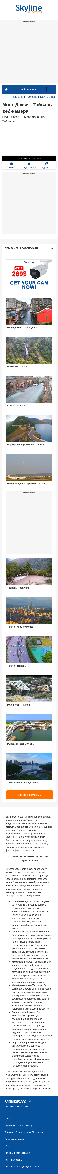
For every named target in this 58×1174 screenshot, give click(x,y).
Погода (11, 165)
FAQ (7, 1146)
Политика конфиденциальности (22, 1166)
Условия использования (17, 1152)
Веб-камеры (28, 89)
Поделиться (46, 165)
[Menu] (49, 89)
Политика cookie (13, 1159)
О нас (8, 1118)
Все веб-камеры (29, 794)
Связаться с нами (14, 1139)
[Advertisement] (29, 53)
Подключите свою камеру (18, 1125)
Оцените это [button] (29, 165)
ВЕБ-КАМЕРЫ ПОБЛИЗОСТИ (29, 248)
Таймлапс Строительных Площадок (24, 1132)
